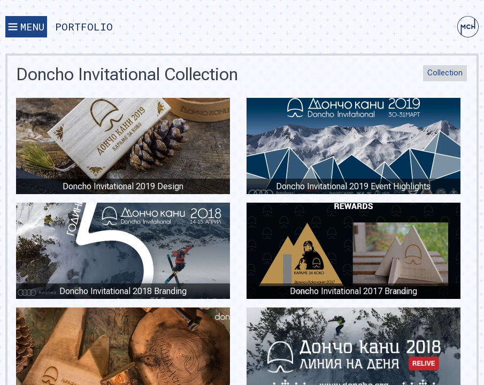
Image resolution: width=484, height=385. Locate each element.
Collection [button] (445, 73)
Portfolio (84, 26)
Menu (26, 26)
